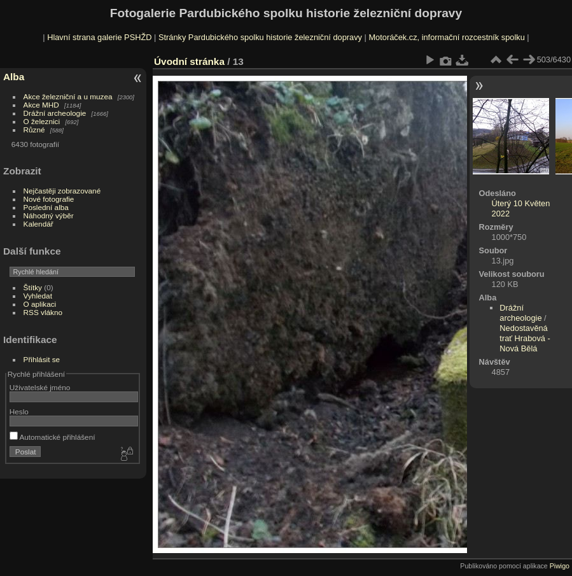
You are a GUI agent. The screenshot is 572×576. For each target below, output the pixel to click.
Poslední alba (46, 207)
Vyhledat (38, 296)
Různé (34, 129)
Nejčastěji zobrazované (62, 190)
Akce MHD (41, 105)
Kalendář (38, 224)
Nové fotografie (49, 199)
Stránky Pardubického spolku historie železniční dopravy (260, 37)
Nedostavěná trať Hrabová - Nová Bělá (524, 338)
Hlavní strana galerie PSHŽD (99, 37)
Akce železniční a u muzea (68, 96)
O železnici (42, 121)
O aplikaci (40, 304)
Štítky (33, 287)
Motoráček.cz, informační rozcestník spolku (446, 37)
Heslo (19, 411)
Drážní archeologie (55, 113)
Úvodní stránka (189, 61)
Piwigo (559, 566)
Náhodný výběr (49, 215)
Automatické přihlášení (52, 437)
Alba (13, 76)
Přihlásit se (42, 359)
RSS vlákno (43, 312)
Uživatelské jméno (40, 387)
